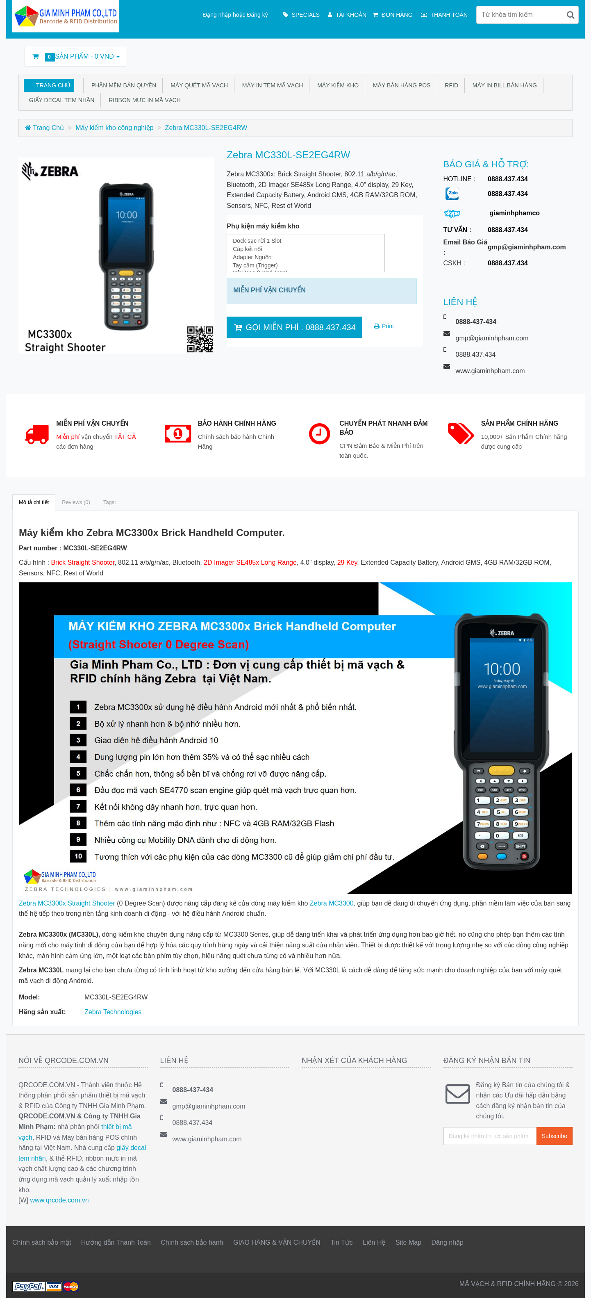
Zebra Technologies (112, 1011)
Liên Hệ (374, 1242)
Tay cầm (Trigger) (306, 265)
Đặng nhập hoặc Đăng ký (235, 14)
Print (383, 326)
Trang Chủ (53, 85)
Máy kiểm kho (336, 85)
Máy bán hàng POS (400, 85)
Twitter (467, 53)
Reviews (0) (76, 502)
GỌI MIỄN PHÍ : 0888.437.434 (294, 327)
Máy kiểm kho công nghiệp (114, 127)
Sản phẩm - (75, 57)
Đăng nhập (448, 1242)
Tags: (109, 502)
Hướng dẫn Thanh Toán (116, 1242)
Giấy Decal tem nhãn (60, 100)
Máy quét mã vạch (197, 85)
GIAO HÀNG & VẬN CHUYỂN (277, 1242)
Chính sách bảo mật (41, 1242)
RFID (450, 85)
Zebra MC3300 (332, 903)
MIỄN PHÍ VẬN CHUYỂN (269, 290)
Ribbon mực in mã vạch (142, 100)
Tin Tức (341, 1242)
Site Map (408, 1242)
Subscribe (554, 1136)
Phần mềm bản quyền (122, 85)
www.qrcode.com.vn (59, 1200)
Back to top (577, 1285)
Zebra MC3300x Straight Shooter (67, 903)
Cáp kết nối (306, 249)
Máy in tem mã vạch (271, 85)
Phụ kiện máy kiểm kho (263, 226)
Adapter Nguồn (306, 257)
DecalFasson (542, 53)
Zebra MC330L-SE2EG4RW (206, 127)
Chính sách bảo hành (192, 1242)
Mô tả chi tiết (34, 502)
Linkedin (486, 53)
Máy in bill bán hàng (503, 85)
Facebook (449, 53)
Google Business (523, 53)
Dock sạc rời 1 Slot (306, 241)
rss (505, 53)
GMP (561, 53)
